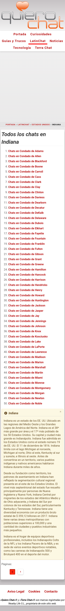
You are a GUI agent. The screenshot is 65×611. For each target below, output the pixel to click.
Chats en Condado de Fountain (27, 238)
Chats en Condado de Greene (26, 264)
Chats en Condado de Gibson (26, 254)
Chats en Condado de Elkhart (26, 228)
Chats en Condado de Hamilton (27, 269)
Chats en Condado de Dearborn (27, 202)
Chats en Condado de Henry (25, 290)
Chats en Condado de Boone (25, 166)
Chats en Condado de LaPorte (26, 346)
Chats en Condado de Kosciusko (28, 336)
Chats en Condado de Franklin (26, 243)
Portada (19, 34)
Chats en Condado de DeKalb (26, 212)
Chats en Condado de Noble (25, 403)
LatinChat (38, 41)
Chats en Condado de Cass (24, 176)
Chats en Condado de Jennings (27, 321)
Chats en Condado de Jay (23, 315)
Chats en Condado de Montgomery (29, 388)
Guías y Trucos (14, 41)
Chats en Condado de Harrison (27, 279)
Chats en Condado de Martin (25, 372)
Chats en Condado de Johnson (27, 326)
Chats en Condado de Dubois (26, 223)
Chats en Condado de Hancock (27, 274)
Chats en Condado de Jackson (26, 305)
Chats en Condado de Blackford (27, 161)
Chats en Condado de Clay (24, 187)
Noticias (56, 41)
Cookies (34, 591)
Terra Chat (43, 48)
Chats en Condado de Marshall (27, 367)
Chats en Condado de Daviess (26, 197)
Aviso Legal (15, 591)
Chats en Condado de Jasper (25, 310)
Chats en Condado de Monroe (26, 382)
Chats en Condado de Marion (26, 362)
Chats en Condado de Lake (24, 341)
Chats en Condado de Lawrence (27, 352)
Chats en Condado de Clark (24, 182)
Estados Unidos (41, 125)
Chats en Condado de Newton (26, 398)
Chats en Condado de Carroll (25, 171)
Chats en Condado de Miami (25, 377)
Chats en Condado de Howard (26, 295)
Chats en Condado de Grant (25, 259)
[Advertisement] (32, 86)
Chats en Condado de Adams (26, 151)
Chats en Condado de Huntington (28, 300)
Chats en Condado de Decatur (26, 207)
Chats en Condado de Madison (27, 357)
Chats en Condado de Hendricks (27, 285)
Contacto (51, 591)
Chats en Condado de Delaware (27, 218)
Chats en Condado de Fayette (26, 233)
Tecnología (22, 48)
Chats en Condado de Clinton (26, 192)
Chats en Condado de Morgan (26, 393)
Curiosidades (41, 34)
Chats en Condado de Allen (24, 156)
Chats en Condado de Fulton (25, 249)
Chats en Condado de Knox (24, 331)
